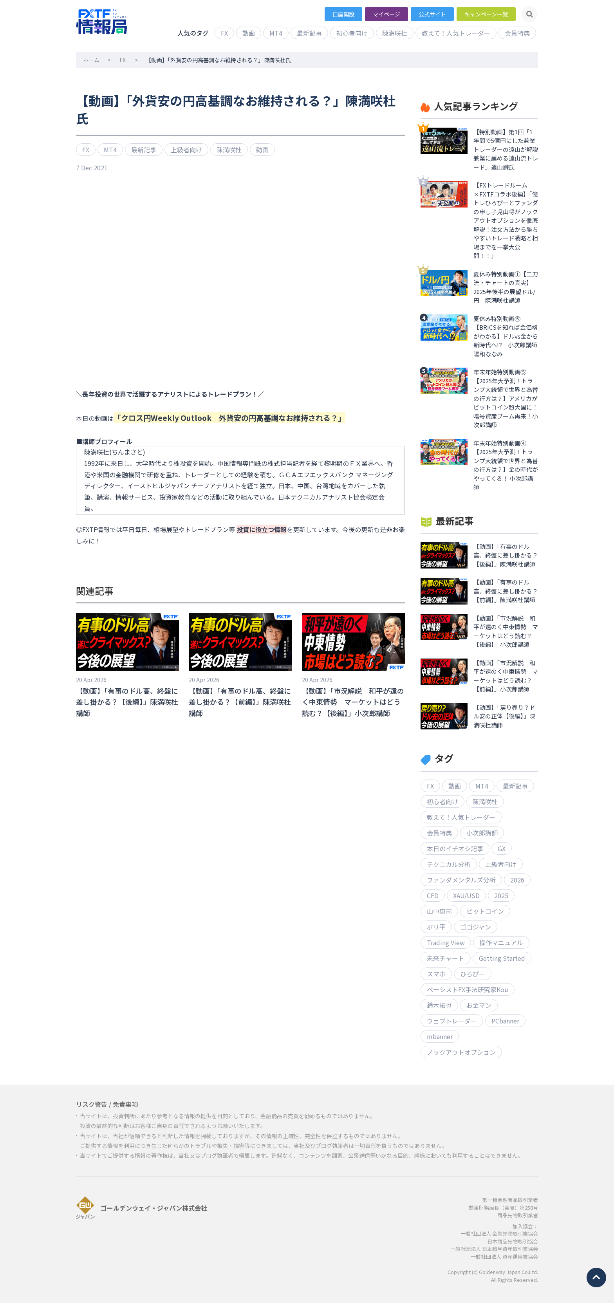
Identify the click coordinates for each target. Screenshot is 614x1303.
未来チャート (445, 958)
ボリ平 (436, 926)
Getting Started (502, 958)
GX (502, 848)
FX (224, 33)
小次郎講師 (482, 832)
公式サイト (432, 14)
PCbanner (505, 1020)
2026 (517, 879)
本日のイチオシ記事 (455, 848)
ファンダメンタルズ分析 (461, 879)
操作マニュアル (501, 942)
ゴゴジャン (475, 926)
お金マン (478, 1005)
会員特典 (517, 33)
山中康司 (439, 911)
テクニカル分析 (449, 864)
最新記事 (309, 33)
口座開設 (343, 14)
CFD (433, 895)
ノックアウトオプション (461, 1052)
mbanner (440, 1036)
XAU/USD (466, 895)
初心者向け (352, 33)
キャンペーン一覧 (486, 14)
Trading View (446, 942)
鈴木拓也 (439, 1005)
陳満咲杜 (394, 33)
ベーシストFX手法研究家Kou (467, 989)
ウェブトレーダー (452, 1020)
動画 (248, 33)
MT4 (275, 33)
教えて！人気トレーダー (456, 33)
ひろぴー (472, 973)
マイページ (386, 14)
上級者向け (186, 149)
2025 (501, 895)
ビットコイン (485, 911)
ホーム (91, 60)
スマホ (436, 973)
